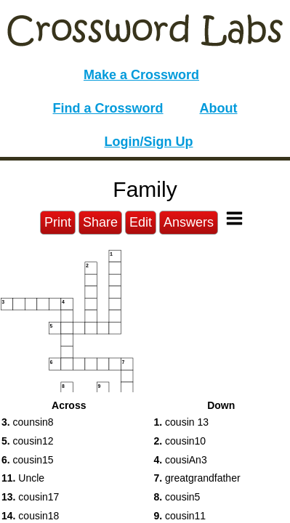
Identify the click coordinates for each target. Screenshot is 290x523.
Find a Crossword (108, 108)
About (219, 108)
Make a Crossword (141, 75)
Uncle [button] (22, 478)
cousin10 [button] (180, 441)
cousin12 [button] (27, 441)
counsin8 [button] (27, 422)
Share (100, 222)
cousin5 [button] (177, 497)
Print (57, 222)
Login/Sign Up (149, 141)
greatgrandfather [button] (197, 478)
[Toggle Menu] (234, 218)
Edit (140, 222)
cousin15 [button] (27, 460)
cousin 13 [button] (181, 422)
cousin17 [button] (30, 497)
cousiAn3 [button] (180, 460)
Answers (189, 222)
